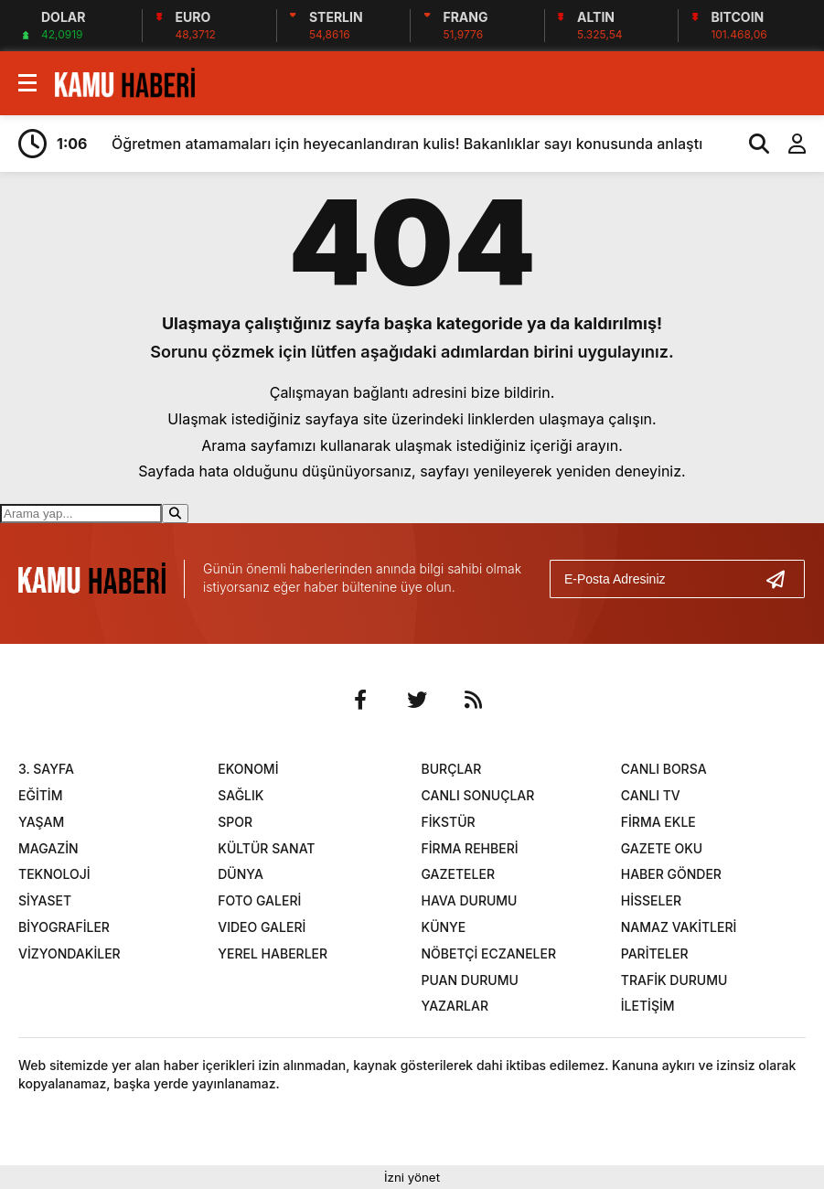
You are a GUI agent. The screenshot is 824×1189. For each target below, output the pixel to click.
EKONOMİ (248, 769)
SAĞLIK (240, 795)
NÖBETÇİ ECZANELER (489, 953)
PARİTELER (655, 953)
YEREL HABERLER (272, 953)
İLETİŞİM (648, 1005)
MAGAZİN (48, 848)
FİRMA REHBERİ (470, 848)
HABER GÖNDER (671, 874)
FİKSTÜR (449, 822)
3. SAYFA (46, 769)
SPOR (235, 822)
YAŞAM (41, 822)
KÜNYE (444, 927)
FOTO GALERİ (259, 900)
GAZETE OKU (661, 848)
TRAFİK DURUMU (674, 980)
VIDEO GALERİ (261, 927)
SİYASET (44, 900)
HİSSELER (651, 900)
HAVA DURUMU (470, 900)
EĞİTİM (40, 795)
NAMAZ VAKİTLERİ (679, 927)
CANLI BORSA (664, 769)
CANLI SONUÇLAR (478, 795)
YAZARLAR (455, 1005)
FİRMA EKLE (658, 822)
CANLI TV (650, 795)
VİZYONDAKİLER (69, 953)
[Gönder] (783, 579)
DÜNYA (240, 874)
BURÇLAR (452, 769)
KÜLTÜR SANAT (266, 848)
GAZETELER (458, 874)
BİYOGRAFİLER (64, 927)
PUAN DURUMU (470, 980)
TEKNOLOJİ (54, 874)
